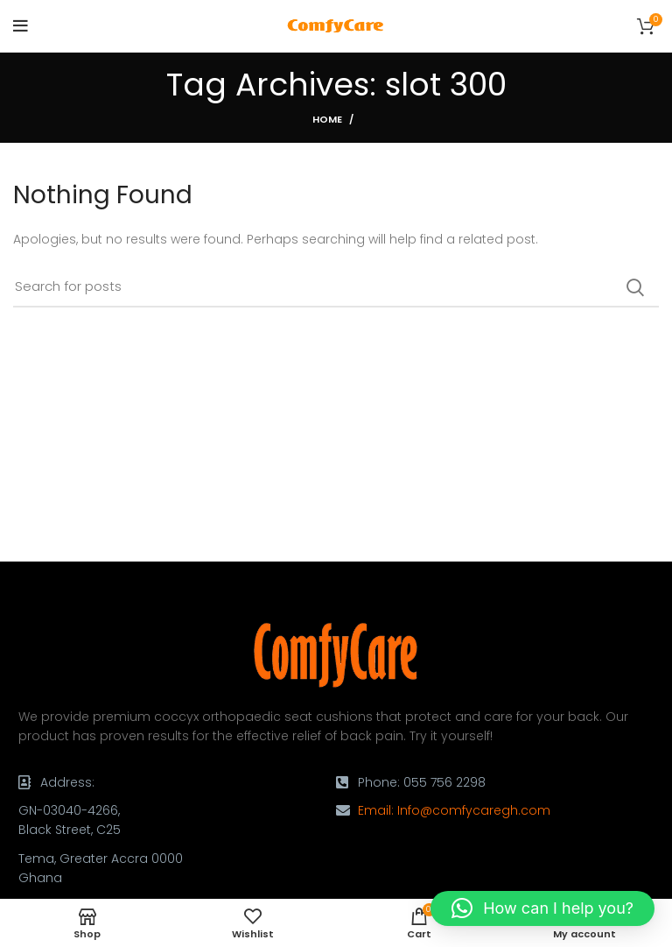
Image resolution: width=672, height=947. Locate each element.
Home (327, 119)
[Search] (336, 287)
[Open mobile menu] (20, 26)
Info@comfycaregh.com (473, 810)
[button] (542, 908)
